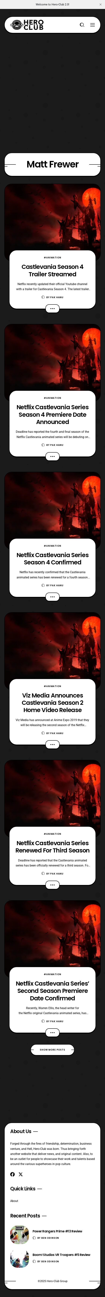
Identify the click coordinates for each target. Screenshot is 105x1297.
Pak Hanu (56, 297)
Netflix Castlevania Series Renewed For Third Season (52, 847)
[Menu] (92, 25)
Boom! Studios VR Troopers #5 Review (61, 1255)
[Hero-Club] (27, 25)
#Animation (52, 257)
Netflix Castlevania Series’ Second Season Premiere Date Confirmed (52, 990)
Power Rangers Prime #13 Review (57, 1231)
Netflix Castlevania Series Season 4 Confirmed (53, 558)
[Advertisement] (52, 59)
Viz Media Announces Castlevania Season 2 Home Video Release (52, 702)
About (14, 1201)
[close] (101, 4)
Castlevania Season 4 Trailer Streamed (52, 270)
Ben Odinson (50, 1237)
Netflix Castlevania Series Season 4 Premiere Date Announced (53, 414)
